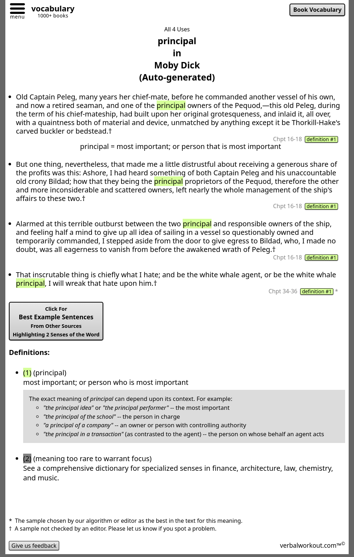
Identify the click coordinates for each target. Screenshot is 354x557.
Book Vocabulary (317, 10)
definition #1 (321, 139)
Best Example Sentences (56, 321)
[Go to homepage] (50, 9)
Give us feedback (34, 546)
